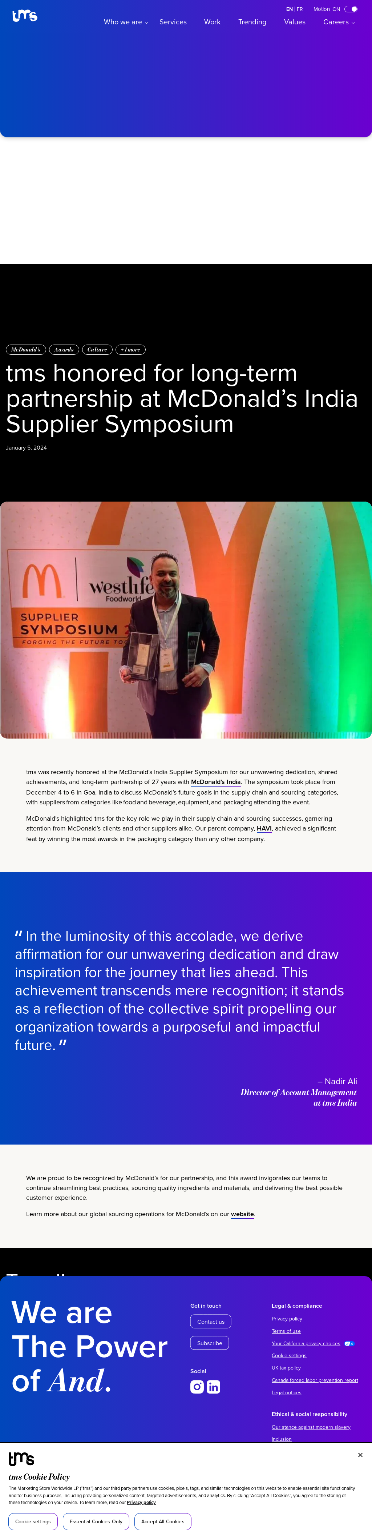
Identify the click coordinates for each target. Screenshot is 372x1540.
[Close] (360, 1455)
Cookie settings (289, 1355)
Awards (64, 349)
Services (173, 21)
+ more (130, 349)
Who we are (123, 21)
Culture (97, 349)
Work (212, 21)
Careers (336, 21)
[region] (186, 1491)
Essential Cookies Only (96, 1521)
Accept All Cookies (163, 1521)
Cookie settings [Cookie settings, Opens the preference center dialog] (33, 1521)
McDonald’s (26, 349)
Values (295, 21)
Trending (252, 21)
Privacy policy (141, 1502)
